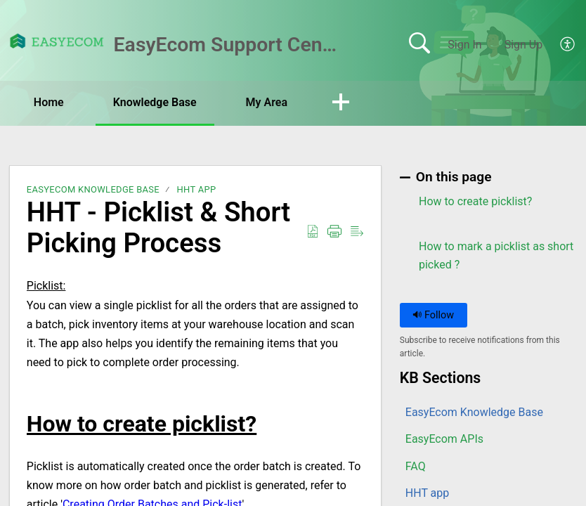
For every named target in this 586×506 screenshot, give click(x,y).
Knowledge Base (155, 102)
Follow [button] (433, 315)
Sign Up (523, 44)
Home (49, 102)
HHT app (196, 189)
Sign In (464, 44)
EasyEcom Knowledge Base (93, 189)
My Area (266, 102)
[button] (568, 45)
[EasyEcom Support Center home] (57, 41)
